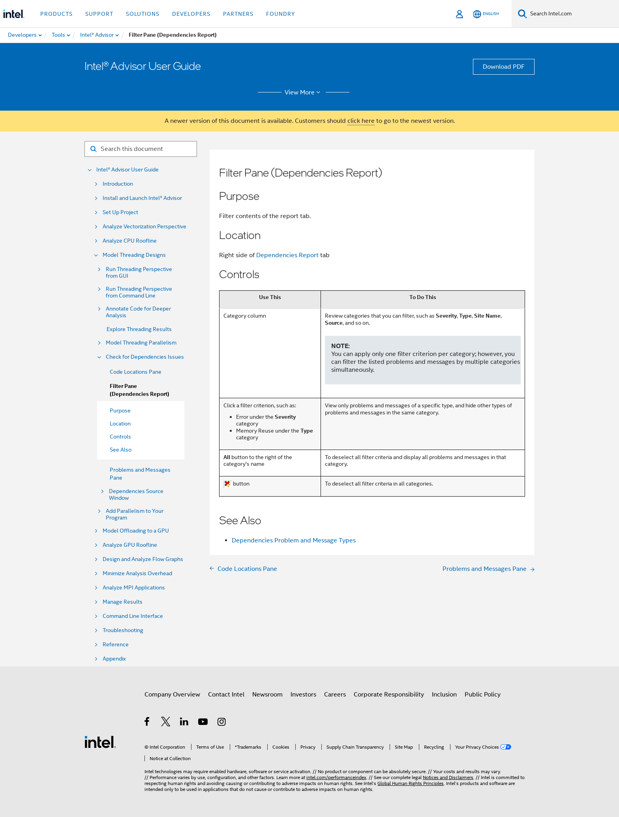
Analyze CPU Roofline (130, 240)
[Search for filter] (140, 149)
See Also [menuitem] (120, 449)
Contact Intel (226, 694)
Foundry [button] (280, 13)
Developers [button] (191, 13)
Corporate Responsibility (389, 694)
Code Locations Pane (135, 371)
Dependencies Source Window (136, 494)
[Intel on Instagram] (222, 723)
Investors (303, 694)
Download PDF (504, 67)
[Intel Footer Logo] (100, 741)
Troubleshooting (123, 630)
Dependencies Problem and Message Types (294, 540)
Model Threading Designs (134, 255)
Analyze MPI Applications (134, 587)
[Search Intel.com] (573, 14)
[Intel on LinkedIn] (184, 723)
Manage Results (123, 602)
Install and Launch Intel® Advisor (142, 198)
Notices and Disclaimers (448, 777)
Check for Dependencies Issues (145, 357)
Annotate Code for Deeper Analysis (138, 312)
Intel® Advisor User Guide (127, 169)
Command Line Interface (133, 616)
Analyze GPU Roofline (130, 545)
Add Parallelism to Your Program (134, 514)
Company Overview (172, 694)
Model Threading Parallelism (141, 342)
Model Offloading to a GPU (136, 530)
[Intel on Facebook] (147, 723)
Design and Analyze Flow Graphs (143, 559)
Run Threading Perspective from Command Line (139, 292)
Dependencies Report (287, 255)
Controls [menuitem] (120, 436)
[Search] (522, 14)
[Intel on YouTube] (203, 723)
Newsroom (267, 694)
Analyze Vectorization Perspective (144, 226)
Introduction (118, 184)
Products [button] (56, 13)
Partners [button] (238, 13)
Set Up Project (120, 212)
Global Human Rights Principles (410, 783)
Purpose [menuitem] (120, 410)
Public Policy (483, 694)
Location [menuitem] (120, 423)
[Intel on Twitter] (166, 723)
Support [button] (99, 13)
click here (361, 121)
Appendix (114, 658)
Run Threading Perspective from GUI (139, 272)
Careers (335, 694)
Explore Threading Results (139, 329)
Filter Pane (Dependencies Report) (139, 390)
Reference (116, 644)
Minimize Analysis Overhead (137, 573)
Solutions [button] (142, 13)
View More (304, 92)
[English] (486, 14)
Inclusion (444, 694)
